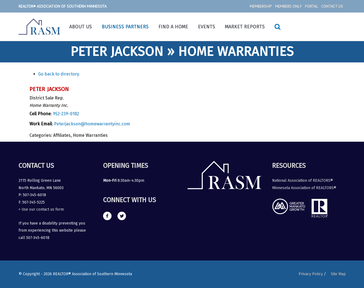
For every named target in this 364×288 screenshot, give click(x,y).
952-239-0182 (66, 113)
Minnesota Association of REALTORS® (304, 188)
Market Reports (245, 27)
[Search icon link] (278, 26)
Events (206, 27)
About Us (80, 27)
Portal (311, 6)
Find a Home (173, 27)
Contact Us (332, 6)
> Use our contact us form (41, 209)
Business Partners (125, 27)
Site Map (338, 274)
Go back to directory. (59, 74)
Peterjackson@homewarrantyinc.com (92, 123)
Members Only (288, 6)
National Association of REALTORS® (302, 180)
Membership (261, 6)
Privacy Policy (311, 274)
